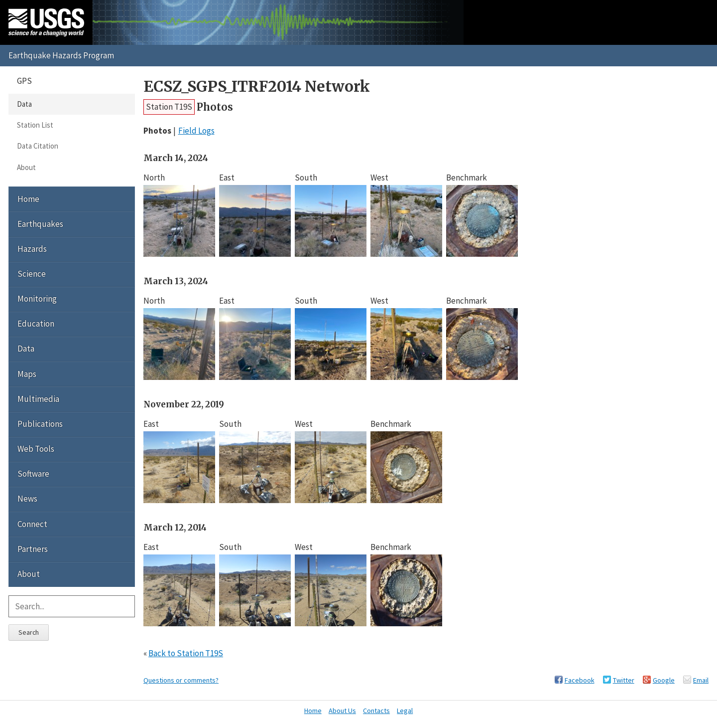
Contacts (376, 710)
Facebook (580, 680)
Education (35, 323)
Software (33, 473)
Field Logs (196, 130)
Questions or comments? (181, 680)
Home (28, 198)
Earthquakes (40, 223)
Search (28, 632)
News (27, 498)
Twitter (623, 680)
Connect (32, 524)
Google (664, 680)
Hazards (32, 248)
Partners (32, 548)
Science (31, 273)
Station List (35, 125)
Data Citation (37, 146)
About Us (342, 710)
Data (24, 104)
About (26, 167)
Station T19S (169, 106)
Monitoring (37, 298)
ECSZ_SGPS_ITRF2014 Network (256, 86)
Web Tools (35, 448)
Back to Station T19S (185, 653)
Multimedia (38, 398)
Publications (40, 423)
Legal (405, 710)
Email (701, 680)
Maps (26, 373)
